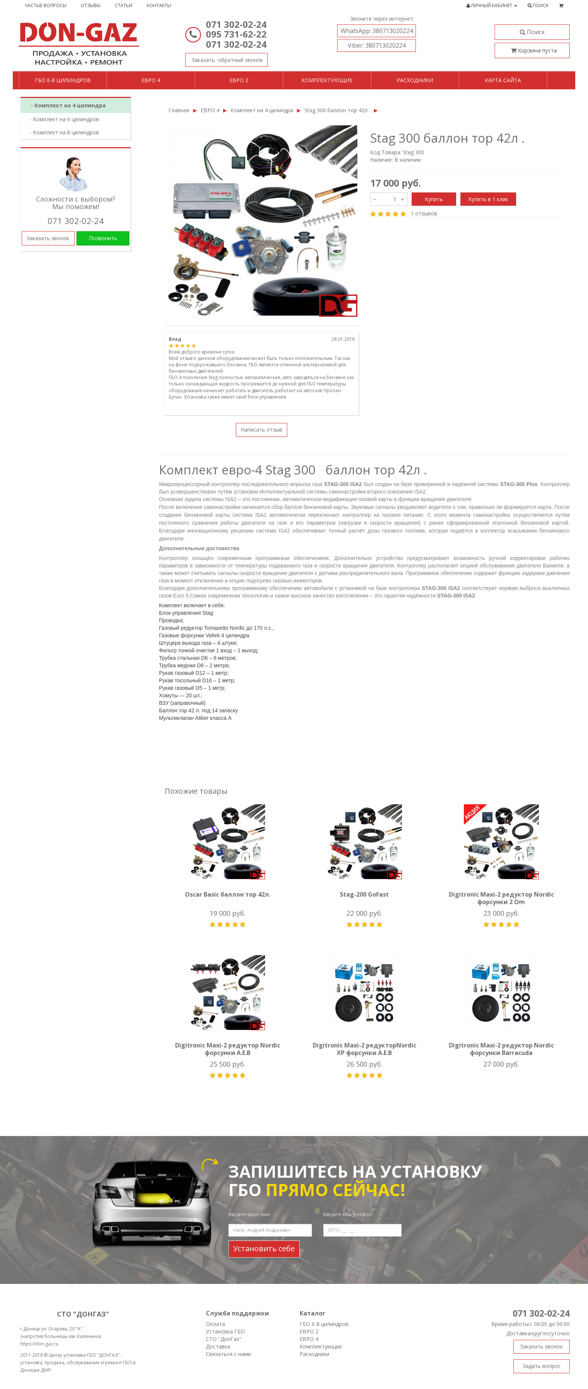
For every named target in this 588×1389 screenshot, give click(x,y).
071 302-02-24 (236, 24)
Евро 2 (239, 80)
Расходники (415, 80)
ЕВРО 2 (309, 1331)
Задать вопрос (542, 1365)
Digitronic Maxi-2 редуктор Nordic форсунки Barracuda (501, 1049)
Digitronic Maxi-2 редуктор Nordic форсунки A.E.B (227, 1049)
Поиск (532, 32)
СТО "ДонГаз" (224, 1338)
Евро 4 (150, 80)
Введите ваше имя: (249, 1214)
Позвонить (103, 238)
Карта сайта (503, 80)
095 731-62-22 (236, 34)
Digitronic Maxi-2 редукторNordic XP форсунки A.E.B (364, 1049)
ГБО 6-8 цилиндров (63, 80)
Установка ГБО (225, 1331)
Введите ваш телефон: (348, 1214)
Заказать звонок (224, 58)
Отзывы (90, 5)
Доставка (218, 1346)
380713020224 (376, 31)
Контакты (159, 5)
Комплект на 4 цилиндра (262, 110)
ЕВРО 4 (210, 110)
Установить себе (264, 1248)
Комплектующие (327, 80)
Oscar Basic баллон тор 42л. (227, 894)
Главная (178, 110)
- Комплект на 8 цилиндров (62, 132)
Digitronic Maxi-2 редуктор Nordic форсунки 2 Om (501, 898)
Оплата (215, 1323)
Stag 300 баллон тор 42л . (337, 110)
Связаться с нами (228, 1353)
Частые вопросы (45, 5)
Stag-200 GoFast (364, 894)
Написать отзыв (261, 429)
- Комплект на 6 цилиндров (62, 119)
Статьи (123, 5)
